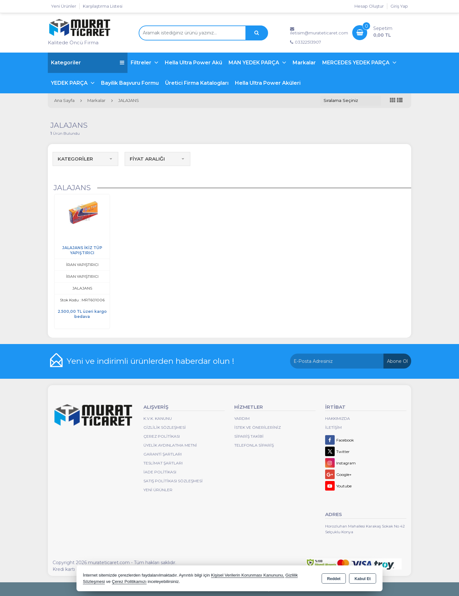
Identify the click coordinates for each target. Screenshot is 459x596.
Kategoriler (87, 62)
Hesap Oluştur (369, 6)
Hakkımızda (337, 418)
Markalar (304, 63)
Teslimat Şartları (163, 463)
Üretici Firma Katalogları (197, 83)
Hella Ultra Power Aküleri (268, 83)
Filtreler (142, 63)
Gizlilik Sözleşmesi (164, 427)
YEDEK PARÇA (70, 83)
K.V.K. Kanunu (157, 418)
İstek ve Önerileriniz (257, 427)
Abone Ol (397, 361)
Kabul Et (362, 579)
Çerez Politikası (161, 436)
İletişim (333, 427)
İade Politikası (159, 472)
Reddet (333, 579)
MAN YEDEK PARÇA (254, 63)
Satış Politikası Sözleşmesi (173, 480)
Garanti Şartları (162, 454)
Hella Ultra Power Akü (193, 63)
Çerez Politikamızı (129, 581)
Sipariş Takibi (249, 436)
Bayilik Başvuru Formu (130, 83)
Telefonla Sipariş (254, 445)
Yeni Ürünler (157, 489)
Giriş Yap (399, 6)
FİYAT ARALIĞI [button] (157, 159)
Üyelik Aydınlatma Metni (170, 445)
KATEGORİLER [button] (85, 159)
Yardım (242, 418)
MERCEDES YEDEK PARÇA (356, 63)
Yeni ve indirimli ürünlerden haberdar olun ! (150, 361)
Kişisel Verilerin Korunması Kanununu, (247, 575)
